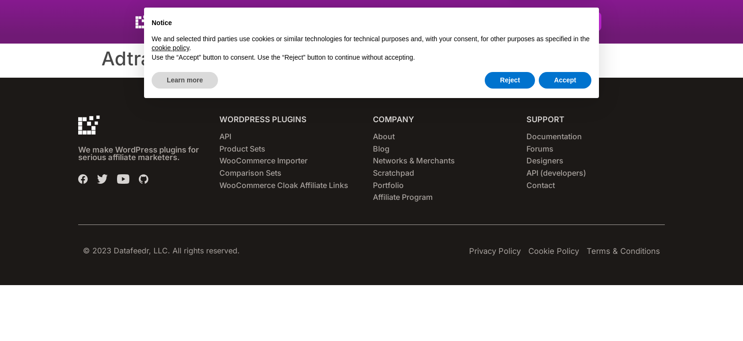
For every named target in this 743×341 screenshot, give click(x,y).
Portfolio (388, 185)
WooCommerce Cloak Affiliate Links (283, 185)
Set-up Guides (438, 22)
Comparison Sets (250, 173)
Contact (540, 185)
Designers (544, 160)
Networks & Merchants (414, 160)
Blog (381, 148)
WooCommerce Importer (263, 160)
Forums (539, 148)
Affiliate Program (403, 197)
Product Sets (242, 148)
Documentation (554, 136)
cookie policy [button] (170, 283)
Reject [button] (510, 315)
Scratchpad (393, 173)
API (225, 136)
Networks (336, 22)
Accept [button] (565, 315)
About (384, 136)
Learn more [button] (185, 315)
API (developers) (556, 173)
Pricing (382, 22)
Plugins (290, 22)
